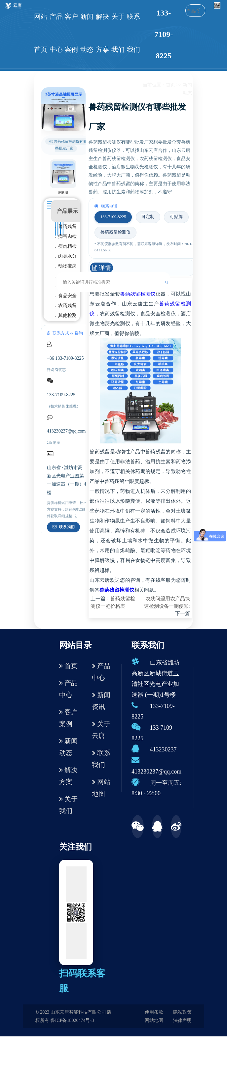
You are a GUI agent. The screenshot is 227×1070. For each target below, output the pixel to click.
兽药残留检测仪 (137, 293)
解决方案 (102, 33)
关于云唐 (101, 729)
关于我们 (118, 33)
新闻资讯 (101, 700)
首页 (170, 84)
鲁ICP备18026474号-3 (72, 1020)
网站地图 (101, 787)
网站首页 (40, 33)
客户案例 (71, 33)
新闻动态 (87, 33)
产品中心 (56, 33)
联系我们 (133, 33)
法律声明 (182, 1020)
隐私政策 (182, 1012)
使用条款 (154, 1012)
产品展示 (67, 211)
